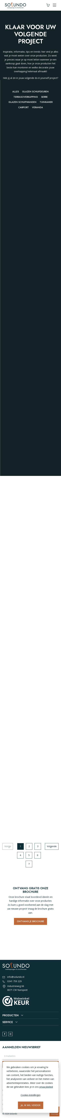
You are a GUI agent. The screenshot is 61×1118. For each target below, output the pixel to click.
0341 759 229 (12, 981)
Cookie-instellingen (31, 1095)
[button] (54, 5)
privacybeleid (46, 1086)
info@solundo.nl (13, 977)
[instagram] (10, 1034)
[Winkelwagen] (48, 5)
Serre (44, 97)
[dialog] (30, 1087)
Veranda (37, 107)
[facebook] (4, 1034)
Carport (23, 107)
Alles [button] (15, 91)
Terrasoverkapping (26, 97)
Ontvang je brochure (30, 921)
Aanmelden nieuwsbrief (21, 1047)
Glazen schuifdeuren (35, 91)
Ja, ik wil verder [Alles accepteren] (30, 1105)
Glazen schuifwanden (22, 102)
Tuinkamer (46, 102)
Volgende (52, 846)
